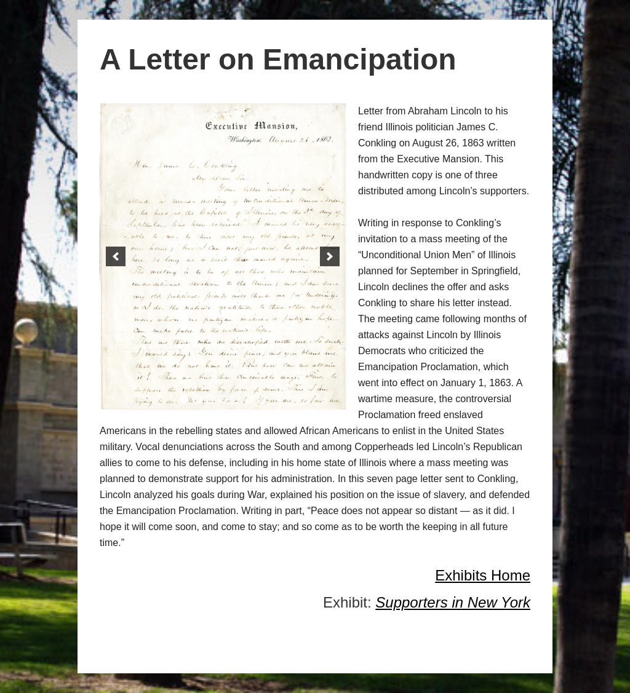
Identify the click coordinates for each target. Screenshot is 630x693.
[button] (116, 256)
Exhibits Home (482, 575)
